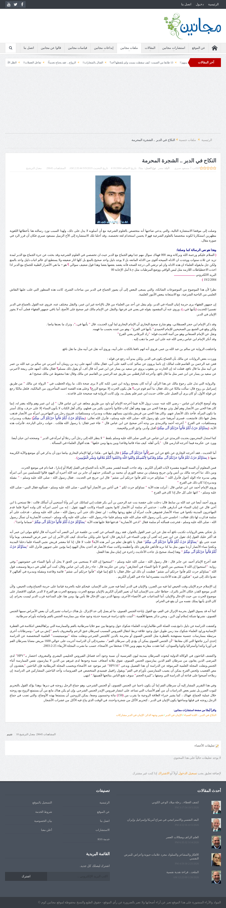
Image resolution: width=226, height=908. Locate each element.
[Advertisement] (113, 102)
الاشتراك (164, 773)
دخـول (200, 4)
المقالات (150, 47)
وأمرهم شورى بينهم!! (184, 62)
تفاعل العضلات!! (25, 62)
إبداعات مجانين (103, 47)
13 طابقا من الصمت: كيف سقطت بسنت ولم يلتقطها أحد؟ (134, 62)
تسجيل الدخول (187, 773)
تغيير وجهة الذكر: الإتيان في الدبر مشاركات (139, 715)
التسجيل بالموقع (42, 802)
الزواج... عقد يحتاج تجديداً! (54, 62)
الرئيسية (213, 4)
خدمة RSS (104, 839)
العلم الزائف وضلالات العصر (182, 837)
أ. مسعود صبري (182, 168)
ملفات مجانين (129, 47)
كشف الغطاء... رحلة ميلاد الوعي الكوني (175, 802)
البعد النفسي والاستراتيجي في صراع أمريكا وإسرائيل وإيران (163, 819)
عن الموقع (198, 47)
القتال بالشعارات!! (85, 62)
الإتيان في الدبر (173, 715)
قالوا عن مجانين (51, 47)
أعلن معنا (46, 830)
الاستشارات (103, 830)
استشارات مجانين (173, 47)
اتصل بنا (186, 4)
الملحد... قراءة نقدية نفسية (182, 872)
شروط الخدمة (43, 811)
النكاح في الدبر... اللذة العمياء (200, 715)
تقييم (9, 734)
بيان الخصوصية (43, 820)
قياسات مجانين (77, 47)
